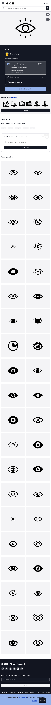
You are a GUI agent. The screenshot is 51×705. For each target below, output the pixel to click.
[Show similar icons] (48, 19)
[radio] (25, 67)
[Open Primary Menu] (3, 3)
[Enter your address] (25, 679)
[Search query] (25, 142)
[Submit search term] (47, 8)
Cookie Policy (23, 697)
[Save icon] (48, 14)
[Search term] (26, 8)
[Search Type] (4, 8)
